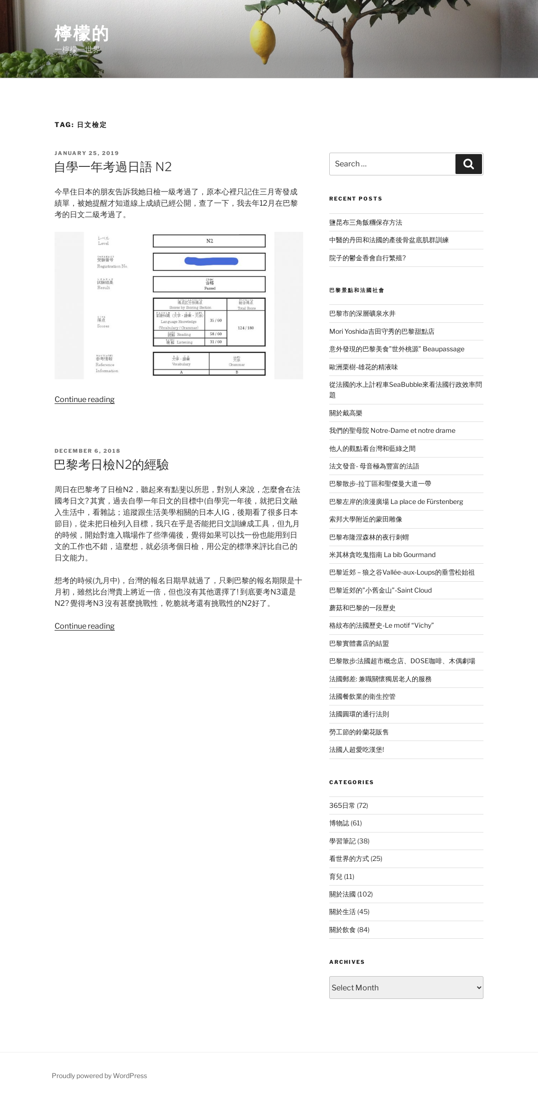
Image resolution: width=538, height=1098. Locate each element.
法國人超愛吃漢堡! (356, 749)
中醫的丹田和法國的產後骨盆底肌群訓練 (389, 240)
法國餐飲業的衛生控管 (362, 696)
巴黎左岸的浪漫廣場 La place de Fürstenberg (396, 501)
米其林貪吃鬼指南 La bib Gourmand (382, 554)
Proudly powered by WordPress (99, 1075)
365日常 (342, 805)
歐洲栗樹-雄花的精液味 (363, 367)
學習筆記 (342, 841)
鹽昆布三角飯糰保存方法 (365, 222)
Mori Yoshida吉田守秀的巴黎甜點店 (382, 331)
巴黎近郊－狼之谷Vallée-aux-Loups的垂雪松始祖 (402, 572)
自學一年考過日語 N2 (113, 166)
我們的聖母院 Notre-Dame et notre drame (392, 430)
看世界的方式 (349, 858)
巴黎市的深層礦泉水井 (362, 313)
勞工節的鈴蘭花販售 (359, 732)
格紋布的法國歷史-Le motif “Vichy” (381, 625)
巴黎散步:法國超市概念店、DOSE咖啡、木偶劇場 (402, 661)
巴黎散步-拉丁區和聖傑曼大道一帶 (380, 483)
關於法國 (342, 894)
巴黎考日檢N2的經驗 (111, 464)
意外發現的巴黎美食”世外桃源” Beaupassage (396, 349)
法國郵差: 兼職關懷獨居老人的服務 (380, 679)
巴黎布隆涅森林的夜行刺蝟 (369, 537)
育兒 (336, 876)
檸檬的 (82, 33)
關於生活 (342, 911)
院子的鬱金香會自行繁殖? (367, 258)
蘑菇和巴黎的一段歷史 (362, 608)
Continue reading (85, 399)
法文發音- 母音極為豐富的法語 (374, 466)
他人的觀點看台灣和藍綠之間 (372, 448)
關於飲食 (342, 929)
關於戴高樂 (345, 413)
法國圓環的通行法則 (359, 714)
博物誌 (339, 823)
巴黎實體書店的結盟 (359, 643)
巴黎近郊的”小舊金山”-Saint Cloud (380, 590)
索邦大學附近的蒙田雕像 (365, 519)
